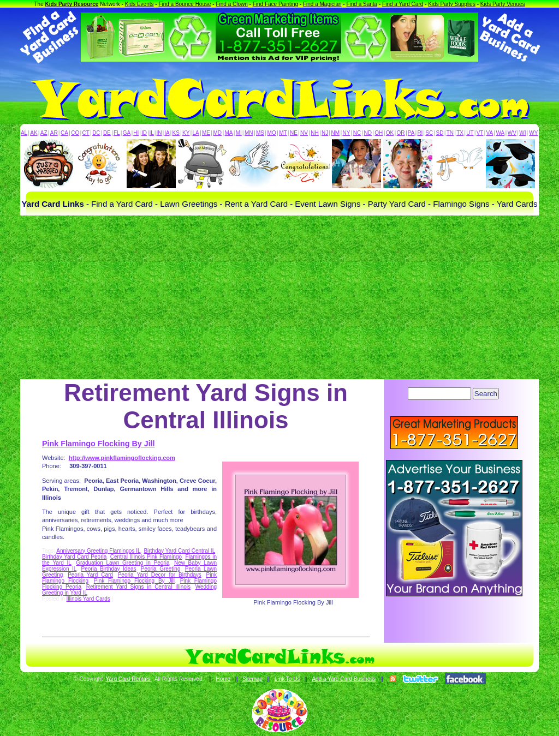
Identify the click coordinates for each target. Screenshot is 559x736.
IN (159, 133)
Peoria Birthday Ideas (108, 569)
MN (249, 133)
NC (357, 133)
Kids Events (139, 4)
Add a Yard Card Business (344, 679)
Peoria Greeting (161, 569)
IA (166, 133)
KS (176, 133)
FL (117, 133)
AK (33, 133)
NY (346, 133)
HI (136, 133)
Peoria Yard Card (90, 575)
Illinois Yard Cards (88, 599)
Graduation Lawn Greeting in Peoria (122, 563)
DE (107, 133)
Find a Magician (322, 4)
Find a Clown (231, 4)
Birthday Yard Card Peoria (74, 557)
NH (314, 133)
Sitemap (252, 679)
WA (500, 133)
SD (440, 133)
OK (390, 133)
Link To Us (287, 679)
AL (24, 133)
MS (260, 133)
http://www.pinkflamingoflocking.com (122, 457)
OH (378, 133)
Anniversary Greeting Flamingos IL (98, 551)
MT (283, 133)
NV (304, 133)
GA (126, 133)
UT (469, 133)
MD (217, 133)
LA (196, 133)
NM (335, 133)
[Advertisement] (279, 297)
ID (144, 133)
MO (271, 133)
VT (480, 133)
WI (522, 133)
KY (185, 133)
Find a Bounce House (184, 4)
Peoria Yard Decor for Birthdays (159, 575)
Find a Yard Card (402, 4)
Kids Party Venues (502, 4)
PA (411, 133)
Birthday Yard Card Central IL (179, 551)
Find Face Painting (275, 4)
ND (368, 133)
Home (223, 679)
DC (96, 133)
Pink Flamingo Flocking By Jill (98, 443)
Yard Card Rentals (129, 679)
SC (429, 133)
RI (420, 133)
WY (533, 133)
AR (54, 133)
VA (489, 133)
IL (152, 133)
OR (401, 133)
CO (75, 133)
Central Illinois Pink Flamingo (146, 557)
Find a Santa (361, 4)
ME (206, 133)
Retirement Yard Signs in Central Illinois (138, 587)
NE (294, 133)
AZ (43, 133)
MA (229, 133)
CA (64, 133)
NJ (325, 133)
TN (450, 133)
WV (512, 133)
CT (86, 133)
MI (239, 133)
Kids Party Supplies (451, 4)
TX (459, 133)
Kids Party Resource (72, 4)
